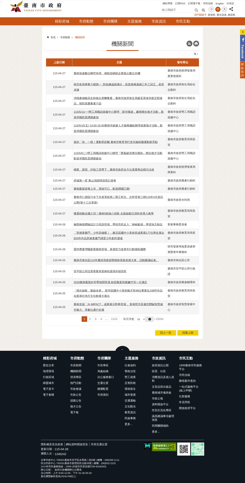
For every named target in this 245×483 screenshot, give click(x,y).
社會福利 (130, 365)
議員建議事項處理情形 (163, 418)
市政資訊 (159, 21)
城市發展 (130, 394)
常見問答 (184, 402)
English (220, 3)
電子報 (74, 412)
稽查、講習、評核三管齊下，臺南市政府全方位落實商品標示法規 (114, 169)
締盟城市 (48, 383)
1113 (114, 319)
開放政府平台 (187, 408)
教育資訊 (130, 412)
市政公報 (157, 398)
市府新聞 (75, 365)
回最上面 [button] (187, 332)
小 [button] (211, 9)
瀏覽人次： (48, 453)
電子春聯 (48, 394)
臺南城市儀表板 (161, 392)
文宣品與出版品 (161, 386)
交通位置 (102, 383)
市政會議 (75, 388)
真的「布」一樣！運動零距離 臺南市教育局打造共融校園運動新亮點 (116, 142)
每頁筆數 (128, 319)
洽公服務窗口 (105, 377)
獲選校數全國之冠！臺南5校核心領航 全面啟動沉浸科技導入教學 (114, 213)
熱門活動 (75, 383)
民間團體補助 (160, 425)
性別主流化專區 (161, 410)
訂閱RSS (180, 3)
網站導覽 (167, 3)
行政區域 (48, 377)
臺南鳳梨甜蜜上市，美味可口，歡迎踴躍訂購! (102, 188)
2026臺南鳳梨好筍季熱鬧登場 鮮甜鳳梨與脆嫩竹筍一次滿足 (110, 282)
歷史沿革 (48, 365)
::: (1, 1)
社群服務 (184, 396)
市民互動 (183, 21)
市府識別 (102, 394)
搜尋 (163, 9)
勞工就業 (130, 377)
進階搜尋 (203, 10)
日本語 (230, 3)
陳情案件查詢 (187, 380)
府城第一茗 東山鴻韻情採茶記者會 (95, 180)
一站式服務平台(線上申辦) (188, 388)
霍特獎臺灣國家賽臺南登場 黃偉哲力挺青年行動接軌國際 (110, 249)
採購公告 (75, 400)
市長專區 (102, 365)
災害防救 (130, 383)
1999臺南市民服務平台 (190, 367)
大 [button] (224, 9)
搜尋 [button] (196, 10)
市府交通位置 (99, 444)
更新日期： (48, 449)
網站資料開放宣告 (77, 444)
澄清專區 (75, 377)
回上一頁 (165, 332)
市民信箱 (208, 3)
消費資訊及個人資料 (163, 379)
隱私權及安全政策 (52, 444)
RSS (189, 44)
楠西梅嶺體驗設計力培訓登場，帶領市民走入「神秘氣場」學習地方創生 (118, 224)
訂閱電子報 (194, 3)
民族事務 (130, 418)
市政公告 (75, 394)
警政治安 (130, 371)
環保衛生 (130, 388)
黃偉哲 (211, 14)
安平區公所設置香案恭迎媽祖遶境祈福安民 (100, 271)
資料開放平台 (160, 404)
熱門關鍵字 (200, 15)
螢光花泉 (222, 14)
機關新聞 (80, 37)
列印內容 (196, 44)
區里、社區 (159, 371)
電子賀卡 (48, 388)
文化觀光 (130, 406)
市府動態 (86, 21)
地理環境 (48, 371)
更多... (128, 424)
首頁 (53, 37)
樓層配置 (102, 388)
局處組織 (102, 371)
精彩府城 (62, 21)
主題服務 (134, 21)
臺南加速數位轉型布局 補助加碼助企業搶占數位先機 (107, 73)
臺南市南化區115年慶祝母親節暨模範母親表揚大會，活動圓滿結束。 (116, 260)
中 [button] (218, 9)
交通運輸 (130, 400)
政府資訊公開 (160, 365)
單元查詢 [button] (196, 54)
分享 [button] (231, 7)
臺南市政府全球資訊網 (36, 6)
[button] (149, 319)
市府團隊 (110, 21)
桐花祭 (231, 14)
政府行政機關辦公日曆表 (68, 469)
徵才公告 (75, 406)
